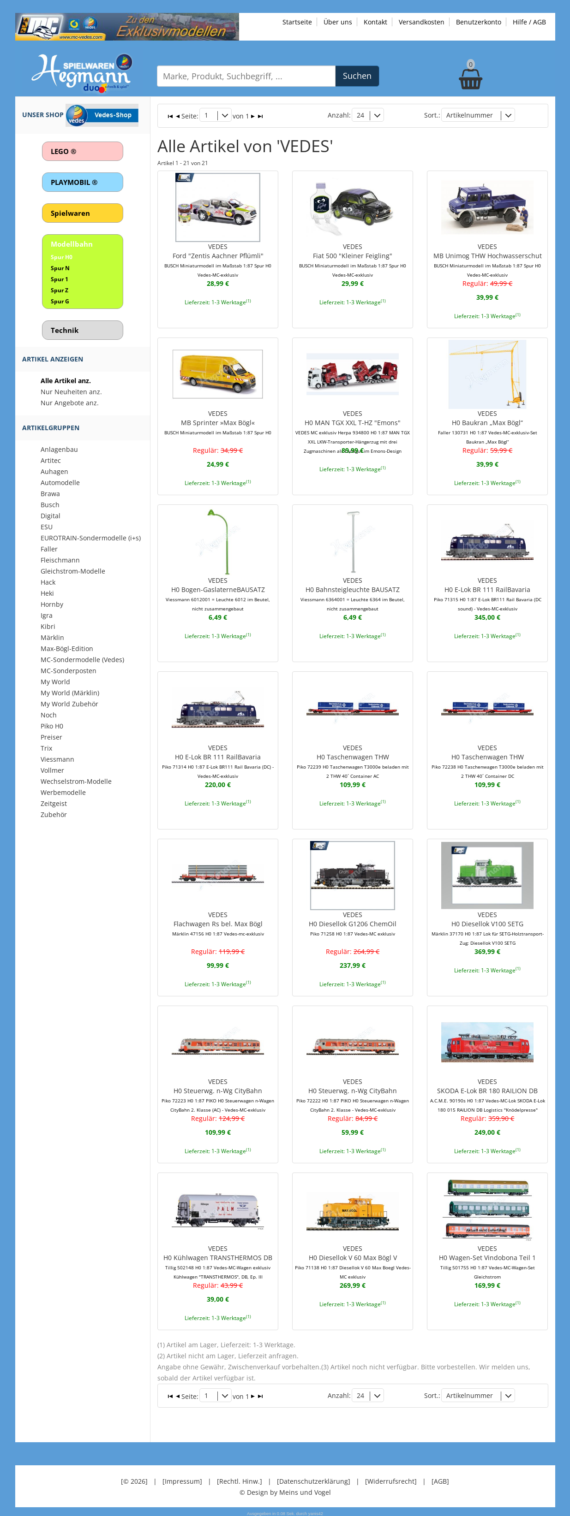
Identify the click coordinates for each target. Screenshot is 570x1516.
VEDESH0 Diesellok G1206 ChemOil (352, 922)
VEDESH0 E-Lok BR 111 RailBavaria (487, 593)
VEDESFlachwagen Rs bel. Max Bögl (218, 922)
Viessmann (57, 759)
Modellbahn (72, 244)
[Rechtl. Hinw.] (239, 1479)
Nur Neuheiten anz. (71, 391)
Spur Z (59, 290)
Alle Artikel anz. (66, 380)
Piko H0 (52, 726)
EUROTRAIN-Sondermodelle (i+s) (91, 537)
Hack (48, 582)
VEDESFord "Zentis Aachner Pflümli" (217, 259)
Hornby (52, 604)
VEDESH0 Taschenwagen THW (352, 760)
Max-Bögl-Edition (67, 648)
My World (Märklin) (70, 692)
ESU (47, 526)
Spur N (60, 268)
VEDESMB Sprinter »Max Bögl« (217, 421)
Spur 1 (59, 279)
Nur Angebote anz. (70, 402)
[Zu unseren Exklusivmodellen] (127, 26)
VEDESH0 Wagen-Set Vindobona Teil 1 (487, 1261)
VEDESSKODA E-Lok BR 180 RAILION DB (487, 1094)
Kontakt (375, 22)
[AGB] (440, 1479)
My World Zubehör (69, 703)
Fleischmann (60, 560)
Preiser (51, 737)
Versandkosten (421, 22)
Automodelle (60, 482)
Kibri (48, 626)
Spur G (60, 301)
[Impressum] (182, 1479)
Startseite (297, 22)
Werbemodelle (63, 792)
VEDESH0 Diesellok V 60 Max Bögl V (353, 1261)
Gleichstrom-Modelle (73, 571)
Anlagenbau (59, 449)
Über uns (338, 22)
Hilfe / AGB (529, 22)
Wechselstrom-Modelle (76, 781)
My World (55, 681)
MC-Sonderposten (68, 670)
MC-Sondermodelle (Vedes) (82, 659)
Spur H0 (61, 257)
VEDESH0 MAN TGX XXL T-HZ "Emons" (352, 430)
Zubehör (54, 814)
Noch (49, 715)
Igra (47, 615)
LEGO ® (63, 151)
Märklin (52, 637)
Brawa (50, 493)
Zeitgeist (54, 803)
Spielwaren (70, 213)
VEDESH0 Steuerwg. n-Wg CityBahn (218, 1094)
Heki (47, 593)
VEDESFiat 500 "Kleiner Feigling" (352, 259)
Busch (50, 504)
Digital (50, 515)
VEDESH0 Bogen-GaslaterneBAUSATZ (218, 593)
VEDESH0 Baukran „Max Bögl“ (487, 426)
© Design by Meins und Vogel (285, 1490)
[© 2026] (134, 1479)
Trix (46, 748)
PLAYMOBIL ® (74, 182)
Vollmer (52, 770)
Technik (64, 330)
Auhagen (54, 471)
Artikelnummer (469, 115)
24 (360, 115)
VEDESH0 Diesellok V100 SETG (488, 927)
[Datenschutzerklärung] (313, 1479)
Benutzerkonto (478, 22)
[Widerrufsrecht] (391, 1479)
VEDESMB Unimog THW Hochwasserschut (487, 259)
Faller (49, 549)
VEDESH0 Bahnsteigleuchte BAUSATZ (352, 593)
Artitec (51, 460)
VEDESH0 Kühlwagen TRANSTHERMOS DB (217, 1261)
